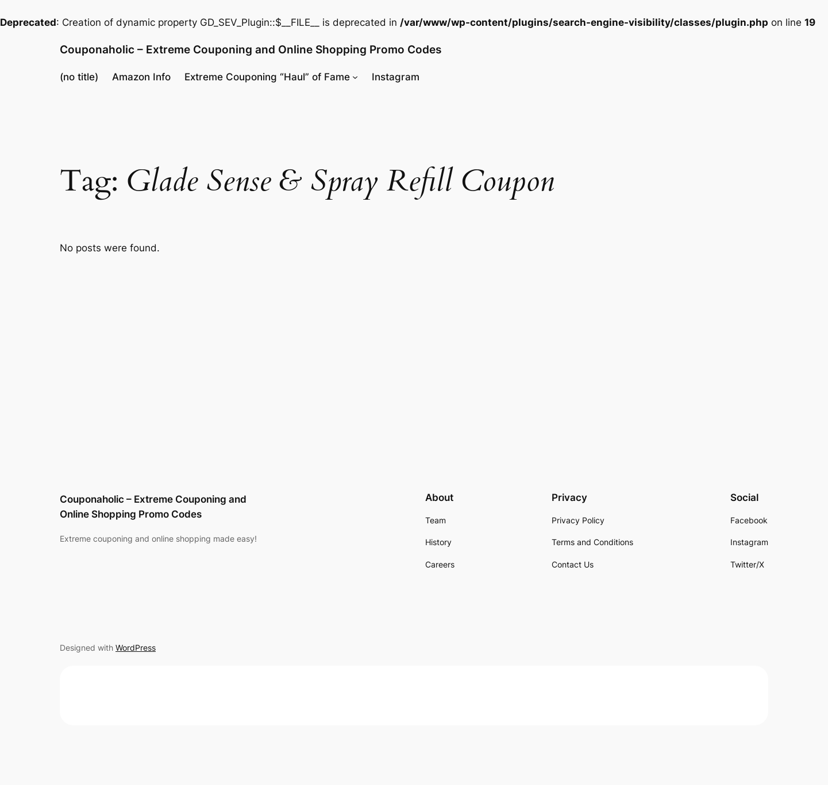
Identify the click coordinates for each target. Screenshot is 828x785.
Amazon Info (141, 77)
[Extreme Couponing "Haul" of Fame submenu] (355, 77)
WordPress (135, 647)
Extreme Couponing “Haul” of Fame (267, 77)
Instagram (395, 77)
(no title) (79, 77)
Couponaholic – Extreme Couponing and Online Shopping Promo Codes (250, 49)
